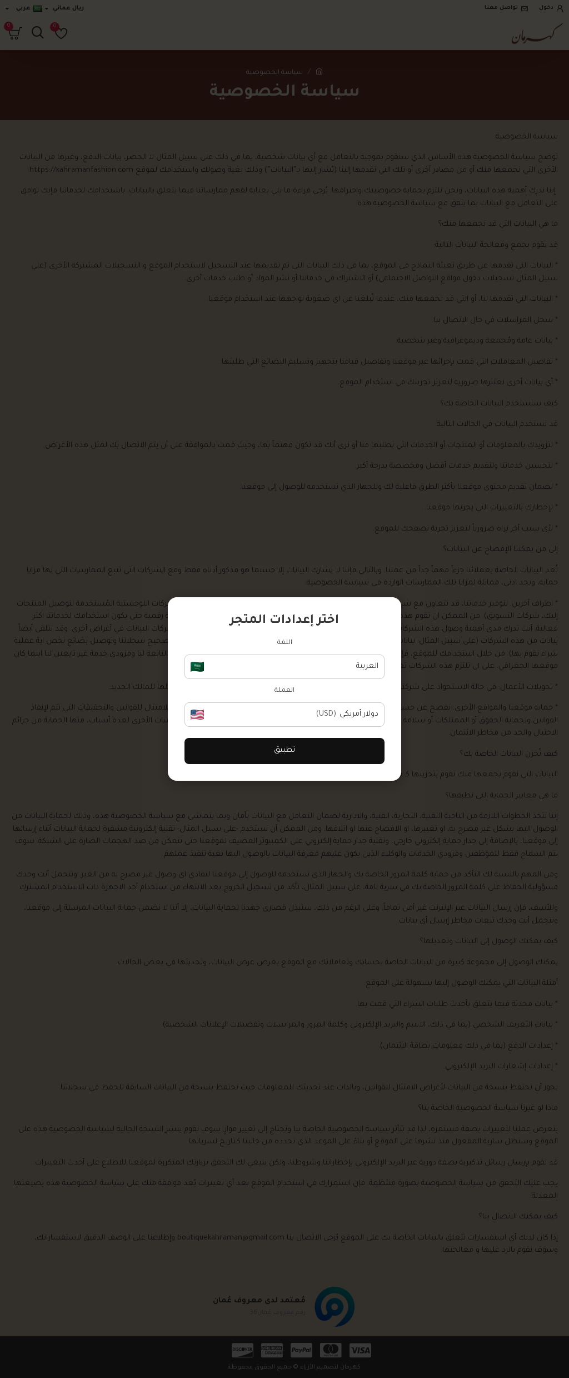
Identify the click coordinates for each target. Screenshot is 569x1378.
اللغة (284, 643)
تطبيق (284, 750)
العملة (284, 691)
